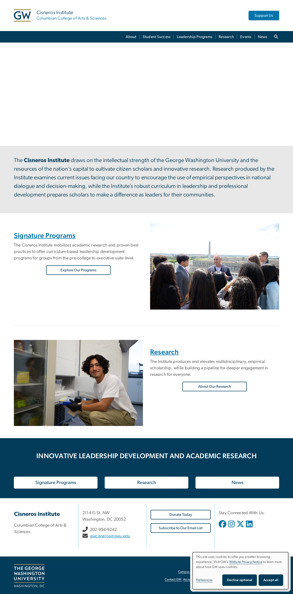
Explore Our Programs (78, 270)
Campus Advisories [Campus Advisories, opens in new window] (191, 571)
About (131, 37)
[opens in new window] (223, 527)
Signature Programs (45, 235)
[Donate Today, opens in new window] (181, 514)
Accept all (270, 580)
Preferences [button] (204, 580)
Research (226, 37)
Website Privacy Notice (245, 562)
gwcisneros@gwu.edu (110, 536)
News (262, 37)
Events (246, 37)
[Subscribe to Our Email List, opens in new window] (181, 528)
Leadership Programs (194, 37)
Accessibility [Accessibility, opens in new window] (191, 579)
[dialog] (240, 570)
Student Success (157, 37)
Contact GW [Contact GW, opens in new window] (173, 579)
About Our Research (214, 386)
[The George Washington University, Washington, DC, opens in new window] (29, 576)
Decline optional (239, 580)
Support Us (264, 15)
